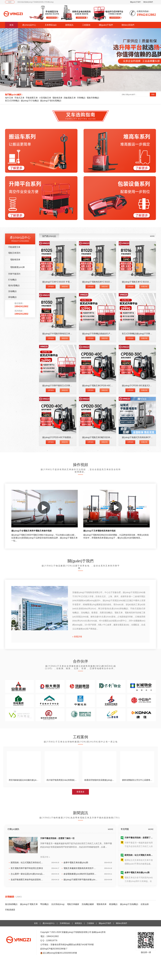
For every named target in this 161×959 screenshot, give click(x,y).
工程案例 (86, 25)
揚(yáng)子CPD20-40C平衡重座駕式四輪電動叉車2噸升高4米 (69, 437)
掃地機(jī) (12, 297)
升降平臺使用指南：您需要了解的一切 (57, 838)
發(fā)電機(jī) (14, 285)
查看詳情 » (45, 857)
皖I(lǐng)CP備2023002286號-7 (53, 949)
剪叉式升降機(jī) (12, 101)
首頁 (11, 25)
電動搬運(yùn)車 (17, 267)
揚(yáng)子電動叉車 (29, 904)
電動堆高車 (57, 98)
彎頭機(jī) (44, 904)
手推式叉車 (19, 98)
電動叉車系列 (14, 253)
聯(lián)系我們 (148, 2)
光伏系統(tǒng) (58, 904)
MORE (152, 236)
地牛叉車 (9, 98)
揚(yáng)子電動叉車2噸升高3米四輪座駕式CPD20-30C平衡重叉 (110, 437)
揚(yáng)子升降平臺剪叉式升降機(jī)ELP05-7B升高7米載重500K (70, 385)
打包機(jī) (12, 280)
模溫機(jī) (113, 904)
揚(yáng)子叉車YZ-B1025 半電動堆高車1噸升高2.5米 (66, 282)
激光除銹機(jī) (11, 904)
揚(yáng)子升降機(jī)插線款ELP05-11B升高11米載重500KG (108, 334)
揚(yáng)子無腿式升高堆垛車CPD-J (138, 437)
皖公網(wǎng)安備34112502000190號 (60, 953)
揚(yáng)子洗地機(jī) (129, 904)
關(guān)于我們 (135, 2)
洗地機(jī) (12, 291)
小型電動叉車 (45, 98)
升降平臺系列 (14, 274)
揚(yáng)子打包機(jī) (30, 101)
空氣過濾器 (10, 910)
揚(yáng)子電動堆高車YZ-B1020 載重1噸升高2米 (104, 282)
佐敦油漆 (145, 904)
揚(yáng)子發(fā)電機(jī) (50, 101)
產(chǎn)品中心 (29, 25)
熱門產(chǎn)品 (49, 236)
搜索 (153, 94)
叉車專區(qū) (50, 25)
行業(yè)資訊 (13, 829)
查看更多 (80, 792)
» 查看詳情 (77, 637)
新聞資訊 (69, 25)
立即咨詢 (51, 286)
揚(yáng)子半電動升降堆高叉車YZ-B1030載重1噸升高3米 (67, 334)
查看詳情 (65, 286)
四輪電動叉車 (70, 98)
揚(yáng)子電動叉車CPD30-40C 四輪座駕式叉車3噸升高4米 (109, 385)
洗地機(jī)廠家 (88, 904)
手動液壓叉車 (32, 98)
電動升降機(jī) (93, 98)
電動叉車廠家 (73, 904)
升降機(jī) (81, 98)
